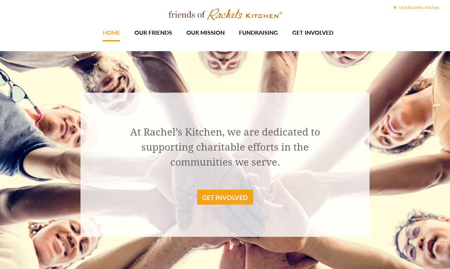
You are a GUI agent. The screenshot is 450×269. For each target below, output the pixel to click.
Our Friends (153, 32)
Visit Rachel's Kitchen (417, 7)
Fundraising (258, 32)
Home (111, 32)
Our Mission (205, 32)
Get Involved (312, 32)
